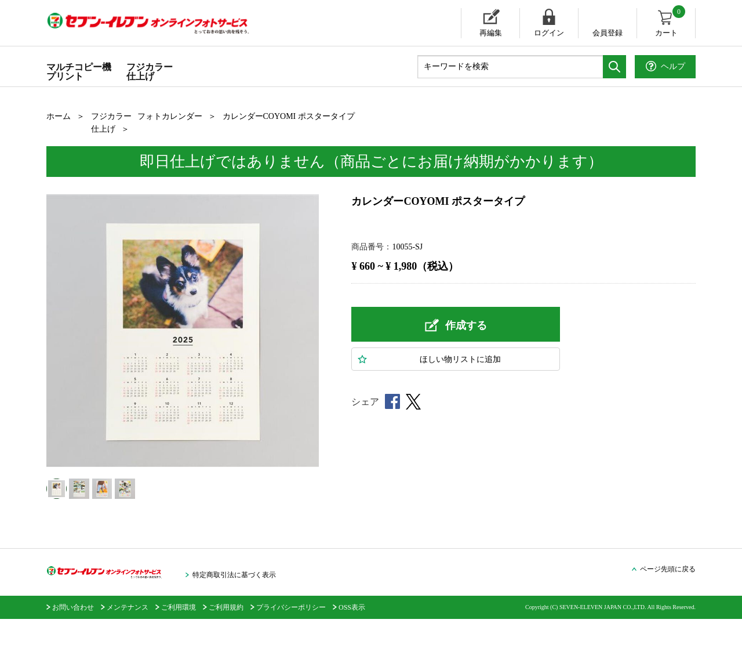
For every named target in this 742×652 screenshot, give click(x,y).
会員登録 (607, 32)
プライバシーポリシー (291, 640)
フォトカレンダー (169, 116)
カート (671, 22)
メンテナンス (127, 640)
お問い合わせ (73, 640)
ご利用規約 (226, 640)
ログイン (549, 32)
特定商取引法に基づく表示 (234, 608)
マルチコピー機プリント (78, 71)
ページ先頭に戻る (668, 602)
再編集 (490, 32)
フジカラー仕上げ (149, 71)
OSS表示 (352, 640)
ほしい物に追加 (460, 359)
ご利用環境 (178, 640)
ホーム (58, 116)
